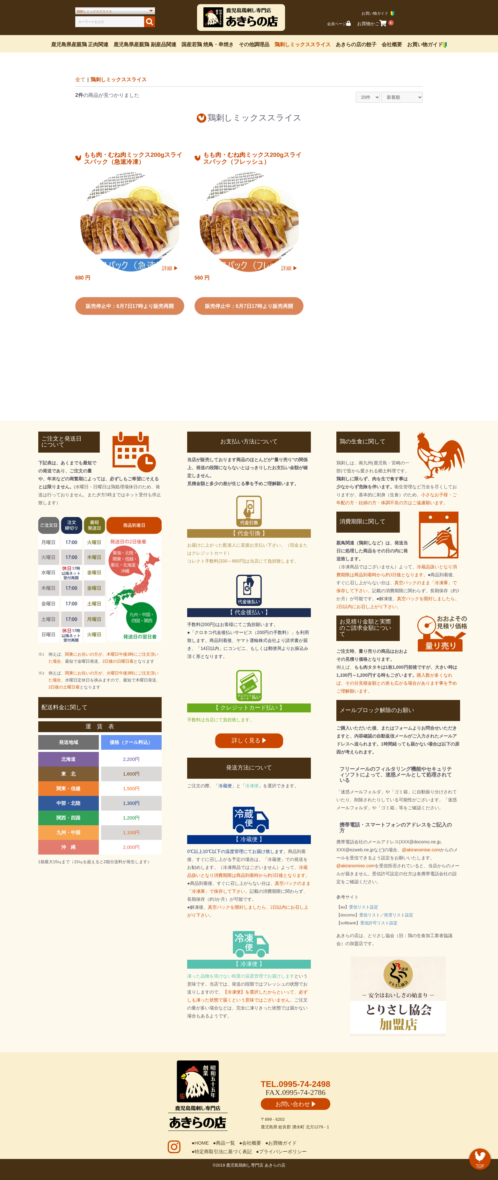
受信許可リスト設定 (379, 923)
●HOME (200, 1143)
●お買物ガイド (281, 1143)
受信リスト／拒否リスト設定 (386, 915)
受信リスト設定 (363, 907)
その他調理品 (254, 44)
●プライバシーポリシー (281, 1151)
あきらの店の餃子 (356, 44)
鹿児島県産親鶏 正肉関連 (79, 44)
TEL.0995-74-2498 (295, 1084)
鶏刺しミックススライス (303, 44)
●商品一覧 (224, 1143)
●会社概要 (250, 1143)
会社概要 (392, 44)
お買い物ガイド (427, 45)
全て (80, 79)
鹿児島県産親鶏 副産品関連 (145, 44)
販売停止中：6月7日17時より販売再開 (130, 306)
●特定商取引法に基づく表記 (222, 1151)
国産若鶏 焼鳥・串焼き (207, 44)
